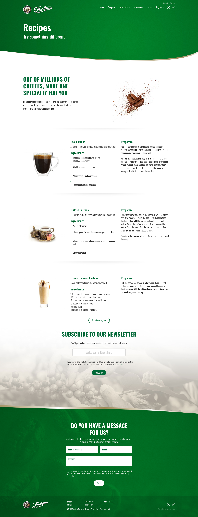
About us (107, 501)
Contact (150, 7)
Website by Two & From (166, 509)
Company (111, 7)
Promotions (138, 7)
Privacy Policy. (119, 364)
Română (165, 3)
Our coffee (124, 7)
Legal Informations (92, 509)
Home (102, 7)
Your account (105, 509)
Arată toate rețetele (99, 320)
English (159, 7)
